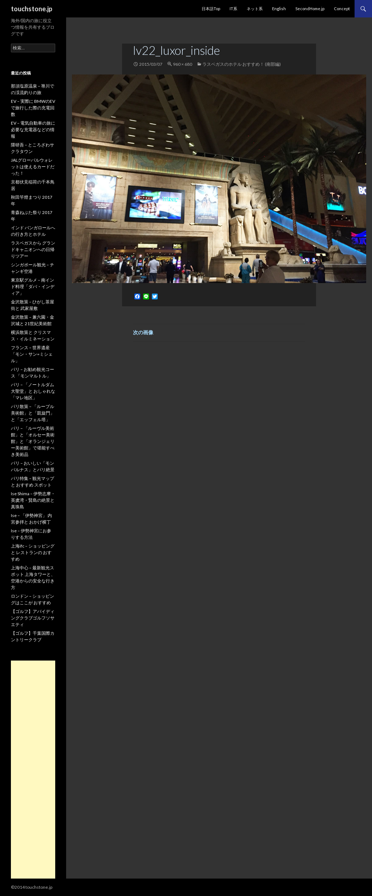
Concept (342, 8)
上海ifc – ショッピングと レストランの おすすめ (32, 552)
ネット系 (255, 8)
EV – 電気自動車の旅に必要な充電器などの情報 (33, 129)
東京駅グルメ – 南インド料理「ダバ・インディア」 (32, 286)
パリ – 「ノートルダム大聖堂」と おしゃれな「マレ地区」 (33, 391)
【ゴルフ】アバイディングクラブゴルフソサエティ (32, 618)
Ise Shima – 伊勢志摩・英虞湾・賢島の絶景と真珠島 (33, 500)
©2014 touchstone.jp (31, 887)
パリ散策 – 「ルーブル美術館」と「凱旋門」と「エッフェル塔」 (32, 413)
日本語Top (211, 8)
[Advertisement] (33, 770)
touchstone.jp (31, 9)
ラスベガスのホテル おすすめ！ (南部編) (241, 64)
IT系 (233, 8)
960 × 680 (182, 64)
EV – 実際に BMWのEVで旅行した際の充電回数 (33, 107)
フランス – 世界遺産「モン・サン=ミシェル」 (32, 354)
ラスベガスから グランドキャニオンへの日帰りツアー (33, 249)
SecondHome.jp (309, 8)
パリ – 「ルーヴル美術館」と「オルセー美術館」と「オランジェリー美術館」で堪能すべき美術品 (32, 441)
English (279, 8)
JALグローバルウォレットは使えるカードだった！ (32, 166)
